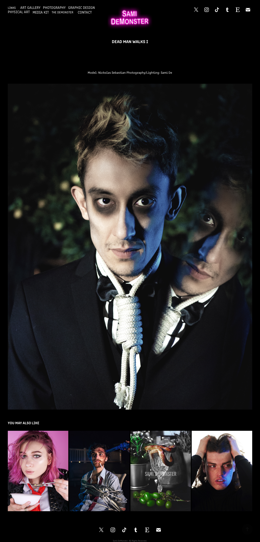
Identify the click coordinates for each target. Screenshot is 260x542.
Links (12, 8)
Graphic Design (81, 7)
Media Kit (41, 12)
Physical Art (19, 11)
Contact (85, 12)
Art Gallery (30, 7)
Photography (54, 7)
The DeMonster (62, 12)
